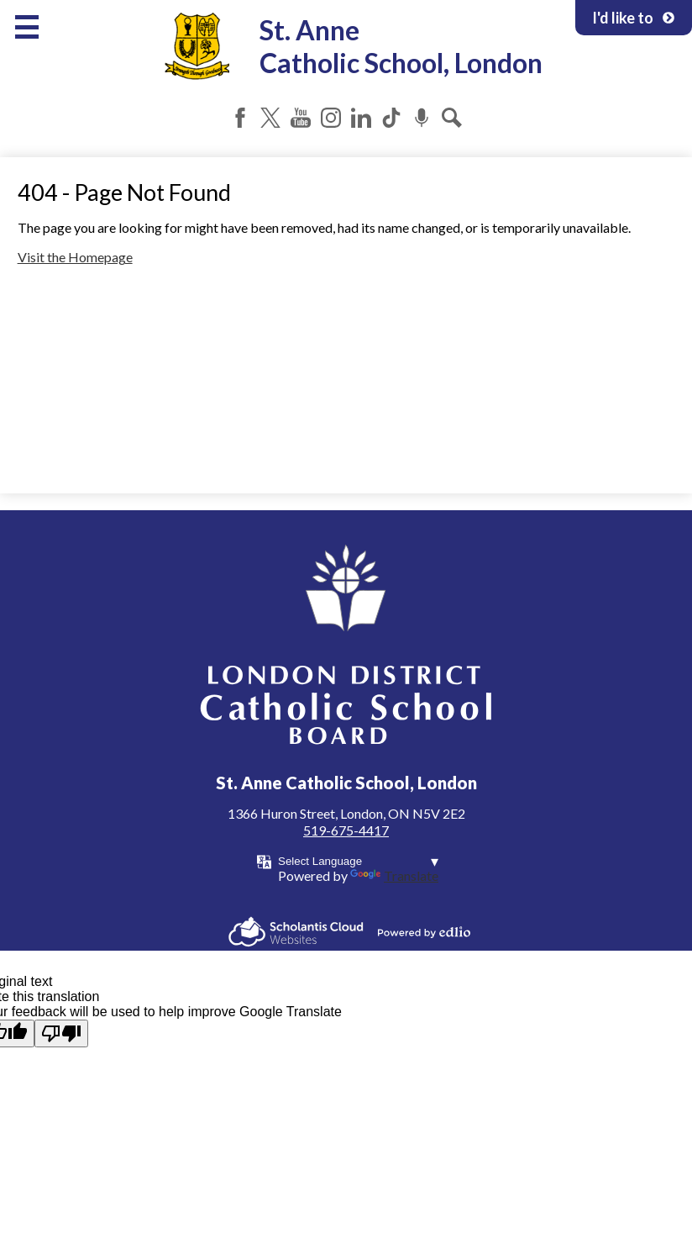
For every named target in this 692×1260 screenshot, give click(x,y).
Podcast (422, 118)
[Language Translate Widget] (358, 861)
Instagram (331, 118)
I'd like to (633, 17)
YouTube (301, 118)
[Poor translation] (61, 1033)
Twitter (270, 118)
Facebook (240, 118)
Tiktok (391, 118)
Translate (394, 875)
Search (452, 118)
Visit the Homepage (75, 257)
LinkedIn (361, 118)
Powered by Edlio (424, 932)
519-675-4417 (346, 830)
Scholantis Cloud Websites (296, 932)
